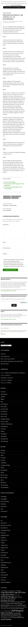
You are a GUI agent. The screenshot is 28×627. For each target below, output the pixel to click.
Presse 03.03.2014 (14, 209)
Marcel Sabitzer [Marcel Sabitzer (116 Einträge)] (20, 608)
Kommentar (6, 224)
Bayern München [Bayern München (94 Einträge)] (18, 597)
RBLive (2, 480)
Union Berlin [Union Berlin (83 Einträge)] (8, 617)
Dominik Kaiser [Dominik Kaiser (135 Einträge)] (5, 605)
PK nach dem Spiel (7, 12)
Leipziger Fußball (4, 547)
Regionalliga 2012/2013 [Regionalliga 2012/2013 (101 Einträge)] (6, 614)
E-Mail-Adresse (7, 248)
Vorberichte (3, 579)
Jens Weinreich (4, 411)
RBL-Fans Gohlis (4, 475)
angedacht (3, 396)
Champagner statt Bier (5, 530)
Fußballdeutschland (5, 535)
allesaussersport (4, 394)
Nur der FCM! (4, 416)
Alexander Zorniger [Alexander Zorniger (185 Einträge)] (7, 597)
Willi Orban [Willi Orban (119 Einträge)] (21, 617)
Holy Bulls (3, 460)
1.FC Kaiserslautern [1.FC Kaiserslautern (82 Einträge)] (11, 590)
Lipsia (2, 509)
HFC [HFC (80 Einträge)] (21, 607)
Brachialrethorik (4, 527)
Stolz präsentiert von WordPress (6, 625)
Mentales (10, 380)
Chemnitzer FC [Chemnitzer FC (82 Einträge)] (3, 603)
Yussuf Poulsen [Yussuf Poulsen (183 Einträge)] (6, 619)
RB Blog (2, 467)
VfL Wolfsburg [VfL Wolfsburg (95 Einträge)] (14, 617)
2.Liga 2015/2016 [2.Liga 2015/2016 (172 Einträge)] (19, 592)
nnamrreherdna (4, 511)
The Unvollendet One (5, 356)
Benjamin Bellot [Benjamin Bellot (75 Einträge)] (3, 598)
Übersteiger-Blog (4, 438)
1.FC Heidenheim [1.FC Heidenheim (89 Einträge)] (4, 590)
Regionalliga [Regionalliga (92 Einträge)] (18, 613)
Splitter (2, 570)
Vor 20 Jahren (4, 577)
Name (4, 242)
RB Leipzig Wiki (4, 470)
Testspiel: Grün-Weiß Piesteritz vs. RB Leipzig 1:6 (15, 372)
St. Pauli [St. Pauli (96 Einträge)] (19, 614)
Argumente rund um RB (6, 525)
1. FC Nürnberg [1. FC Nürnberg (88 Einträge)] (18, 590)
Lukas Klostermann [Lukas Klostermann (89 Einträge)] (4, 608)
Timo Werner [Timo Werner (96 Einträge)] (19, 616)
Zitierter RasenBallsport (6, 582)
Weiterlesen (3, 334)
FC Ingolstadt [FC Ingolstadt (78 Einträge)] (10, 607)
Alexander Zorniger (16, 196)
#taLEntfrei (3, 450)
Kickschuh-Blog (4, 414)
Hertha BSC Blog (4, 409)
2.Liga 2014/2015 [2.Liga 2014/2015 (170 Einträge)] (7, 592)
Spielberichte (3, 565)
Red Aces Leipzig (4, 485)
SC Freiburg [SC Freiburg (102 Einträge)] (14, 614)
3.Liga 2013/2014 (7, 196)
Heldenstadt (3, 504)
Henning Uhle (3, 377)
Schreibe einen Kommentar (9, 22)
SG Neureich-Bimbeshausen (6, 424)
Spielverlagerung (4, 426)
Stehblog (2, 431)
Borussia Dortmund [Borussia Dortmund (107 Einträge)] (11, 598)
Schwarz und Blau (4, 421)
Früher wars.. (3, 532)
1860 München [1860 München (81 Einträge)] (17, 594)
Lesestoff (2, 550)
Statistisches (3, 572)
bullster (2, 455)
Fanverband (3, 457)
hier (23, 266)
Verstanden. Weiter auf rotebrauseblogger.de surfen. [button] (14, 7)
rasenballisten (3, 462)
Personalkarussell (4, 552)
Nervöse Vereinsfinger (10, 182)
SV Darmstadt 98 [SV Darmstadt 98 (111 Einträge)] (11, 616)
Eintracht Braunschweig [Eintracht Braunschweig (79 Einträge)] (14, 605)
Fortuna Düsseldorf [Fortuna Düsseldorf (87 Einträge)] (16, 607)
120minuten (3, 391)
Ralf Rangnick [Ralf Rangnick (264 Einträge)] (17, 610)
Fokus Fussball (4, 406)
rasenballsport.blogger (5, 465)
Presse (2, 560)
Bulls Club (3, 452)
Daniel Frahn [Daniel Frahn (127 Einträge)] (10, 603)
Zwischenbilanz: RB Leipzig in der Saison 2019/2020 (12, 361)
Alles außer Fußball (5, 363)
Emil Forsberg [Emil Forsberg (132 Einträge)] (22, 605)
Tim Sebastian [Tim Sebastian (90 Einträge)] (3, 617)
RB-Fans (2, 472)
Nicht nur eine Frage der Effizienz (8, 358)
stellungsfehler (4, 433)
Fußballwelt (3, 537)
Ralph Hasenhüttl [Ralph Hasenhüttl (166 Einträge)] (6, 613)
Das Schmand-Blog (5, 501)
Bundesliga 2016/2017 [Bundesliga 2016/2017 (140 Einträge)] (8, 600)
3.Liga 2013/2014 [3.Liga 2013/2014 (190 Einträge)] (7, 595)
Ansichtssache (4, 522)
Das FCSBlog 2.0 (4, 404)
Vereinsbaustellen (4, 575)
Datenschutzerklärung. (16, 5)
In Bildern (3, 542)
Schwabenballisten (5, 487)
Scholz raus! (3, 353)
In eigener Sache (4, 545)
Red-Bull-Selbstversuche (6, 562)
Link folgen (21, 283)
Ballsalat (2, 399)
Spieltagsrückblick (4, 567)
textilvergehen (4, 436)
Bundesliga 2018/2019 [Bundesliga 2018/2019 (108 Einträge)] (19, 601)
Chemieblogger (4, 499)
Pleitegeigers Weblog (5, 419)
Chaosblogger (3, 496)
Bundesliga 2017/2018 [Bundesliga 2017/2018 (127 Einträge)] (7, 601)
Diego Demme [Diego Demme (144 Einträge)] (18, 603)
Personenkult (3, 555)
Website (5, 253)
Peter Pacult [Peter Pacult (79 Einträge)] (3, 611)
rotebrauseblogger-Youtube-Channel (8, 319)
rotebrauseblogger (15, 21)
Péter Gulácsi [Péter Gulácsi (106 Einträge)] (8, 611)
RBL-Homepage (4, 477)
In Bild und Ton (4, 540)
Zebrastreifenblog (4, 441)
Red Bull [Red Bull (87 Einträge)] (14, 613)
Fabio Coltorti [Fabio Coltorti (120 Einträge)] (4, 607)
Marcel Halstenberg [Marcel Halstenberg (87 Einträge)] (12, 608)
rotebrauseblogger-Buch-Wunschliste (8, 290)
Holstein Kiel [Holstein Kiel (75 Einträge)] (25, 607)
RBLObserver (3, 482)
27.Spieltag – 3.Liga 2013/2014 (14, 204)
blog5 (2, 401)
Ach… (2, 520)
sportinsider (3, 429)
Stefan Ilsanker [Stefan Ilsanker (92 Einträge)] (4, 616)
